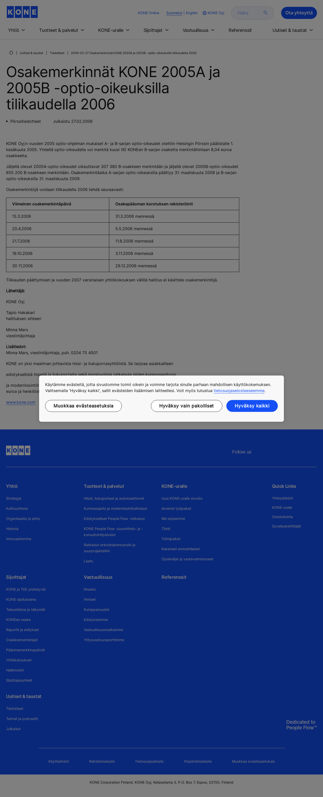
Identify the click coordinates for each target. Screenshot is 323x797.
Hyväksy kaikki (252, 405)
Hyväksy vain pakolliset (186, 405)
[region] (161, 398)
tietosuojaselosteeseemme (239, 390)
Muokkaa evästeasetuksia (83, 405)
